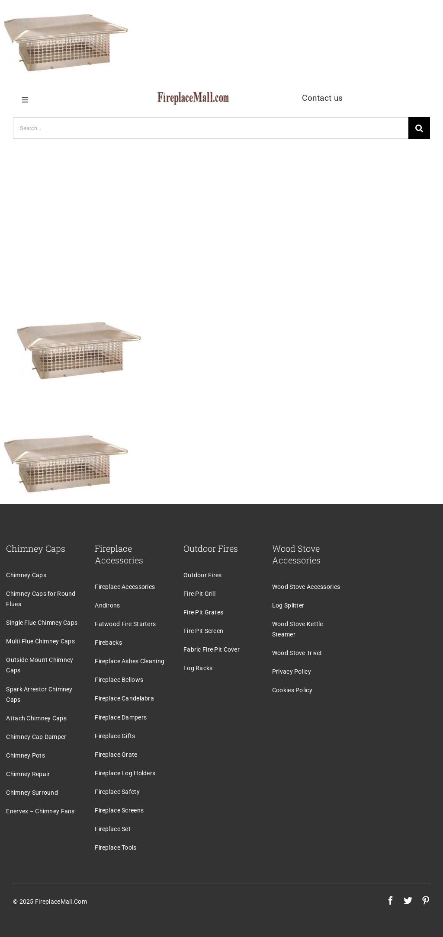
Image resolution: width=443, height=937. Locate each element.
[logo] (193, 96)
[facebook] (390, 900)
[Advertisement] (221, 220)
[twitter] (408, 900)
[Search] (419, 128)
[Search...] (210, 128)
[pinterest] (425, 900)
